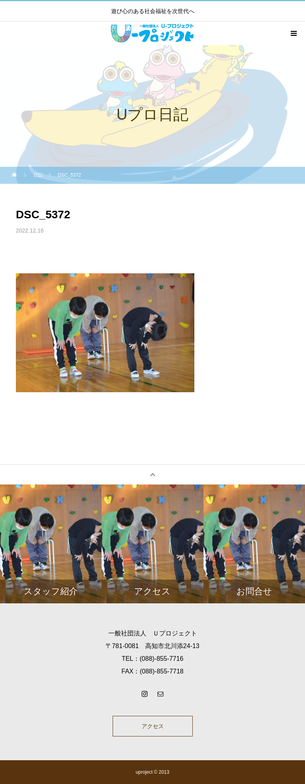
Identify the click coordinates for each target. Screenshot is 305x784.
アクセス (153, 726)
